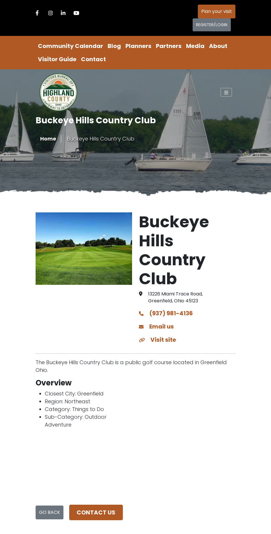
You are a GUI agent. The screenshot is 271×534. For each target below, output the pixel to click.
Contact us (96, 512)
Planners (138, 46)
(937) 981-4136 (166, 313)
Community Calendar (70, 46)
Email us (156, 326)
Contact (93, 59)
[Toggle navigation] (226, 92)
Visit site (157, 340)
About (218, 46)
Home (48, 138)
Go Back (49, 512)
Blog (114, 46)
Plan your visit (216, 11)
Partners (168, 46)
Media (195, 46)
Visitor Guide (57, 59)
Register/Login (211, 25)
